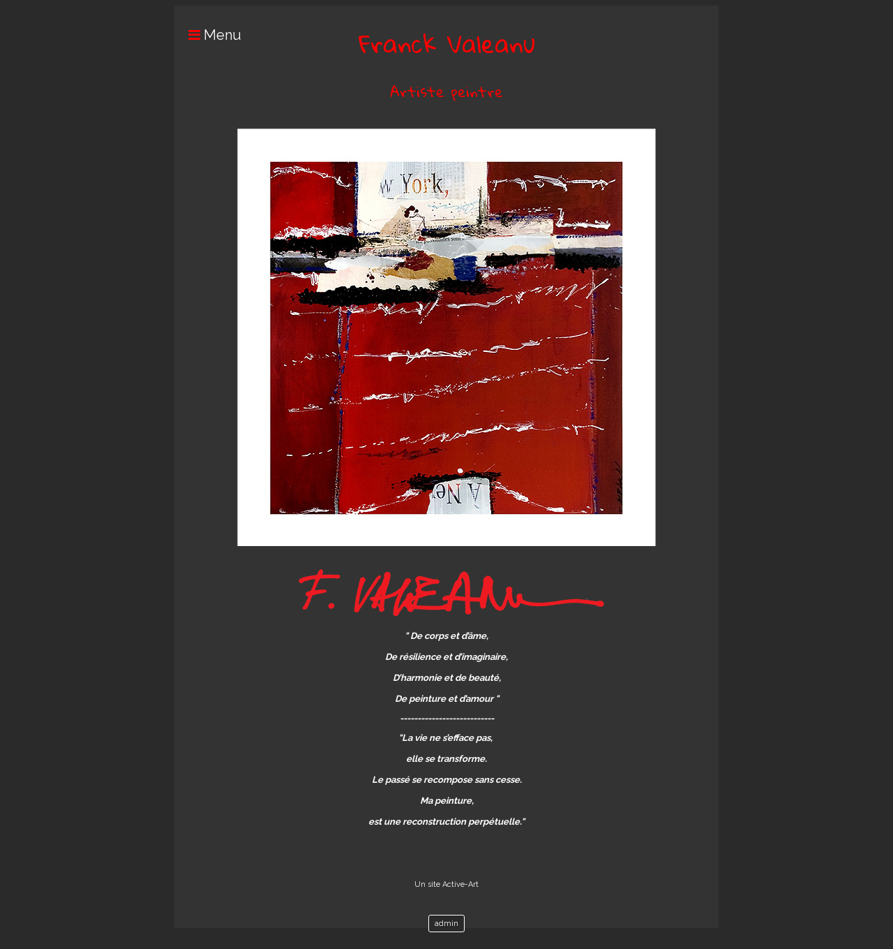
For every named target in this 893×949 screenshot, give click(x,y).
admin (446, 923)
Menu (207, 35)
